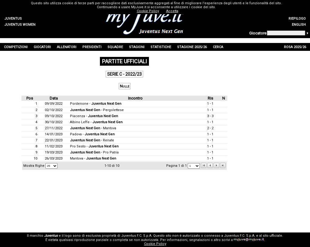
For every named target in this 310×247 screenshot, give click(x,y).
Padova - (92, 134)
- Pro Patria (94, 152)
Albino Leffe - (96, 122)
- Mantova (93, 128)
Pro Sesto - (94, 146)
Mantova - (93, 158)
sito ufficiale (272, 236)
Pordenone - (95, 104)
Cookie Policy (155, 244)
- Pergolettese (97, 110)
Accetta (172, 11)
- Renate (92, 140)
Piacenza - (94, 116)
